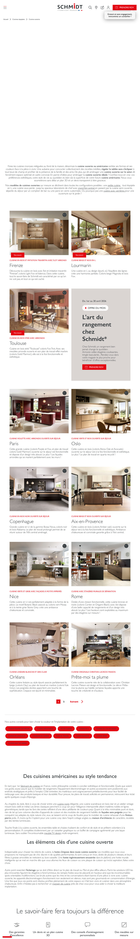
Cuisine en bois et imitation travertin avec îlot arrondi (38, 158)
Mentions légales (37, 931)
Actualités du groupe (117, 884)
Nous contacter (44, 895)
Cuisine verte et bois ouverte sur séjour (91, 337)
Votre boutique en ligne (43, 862)
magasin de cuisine (61, 782)
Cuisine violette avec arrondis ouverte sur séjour (35, 337)
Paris (14, 342)
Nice (14, 494)
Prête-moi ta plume (89, 575)
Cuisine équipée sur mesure (19, 627)
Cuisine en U (84, 627)
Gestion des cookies (50, 931)
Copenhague (22, 419)
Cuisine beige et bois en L (83, 158)
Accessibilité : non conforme (117, 931)
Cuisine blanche (82, 634)
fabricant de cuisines (30, 684)
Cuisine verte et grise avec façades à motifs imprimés (36, 490)
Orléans (17, 575)
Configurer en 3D (45, 889)
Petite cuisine (66, 627)
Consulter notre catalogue (89, 903)
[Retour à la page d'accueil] (70, 7)
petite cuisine (114, 83)
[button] (7, 937)
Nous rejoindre (115, 890)
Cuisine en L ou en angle (106, 627)
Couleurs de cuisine (41, 634)
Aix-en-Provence (87, 419)
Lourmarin (81, 163)
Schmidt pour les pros (16, 911)
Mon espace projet (45, 884)
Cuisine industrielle (45, 627)
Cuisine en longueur (16, 634)
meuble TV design (52, 731)
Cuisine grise (102, 634)
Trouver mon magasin (47, 900)
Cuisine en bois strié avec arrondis (27, 236)
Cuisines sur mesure (15, 887)
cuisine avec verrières (114, 89)
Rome (77, 494)
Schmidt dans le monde (118, 901)
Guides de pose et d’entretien (85, 896)
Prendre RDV (126, 7)
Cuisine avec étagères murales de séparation (93, 490)
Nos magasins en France (119, 906)
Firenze (16, 163)
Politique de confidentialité (97, 931)
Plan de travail (62, 634)
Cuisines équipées (18, 19)
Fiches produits (84, 890)
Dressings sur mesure (15, 892)
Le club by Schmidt (45, 905)
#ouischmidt (86, 931)
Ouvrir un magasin (116, 895)
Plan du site (131, 931)
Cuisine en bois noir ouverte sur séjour (29, 414)
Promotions (82, 884)
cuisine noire (63, 702)
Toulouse (18, 241)
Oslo (76, 342)
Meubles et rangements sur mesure (18, 899)
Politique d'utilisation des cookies (68, 931)
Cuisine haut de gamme (17, 641)
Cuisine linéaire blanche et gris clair (28, 570)
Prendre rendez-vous (56, 912)
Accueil (5, 19)
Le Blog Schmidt (78, 862)
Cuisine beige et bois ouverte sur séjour (91, 414)
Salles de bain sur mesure (17, 905)
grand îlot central (86, 86)
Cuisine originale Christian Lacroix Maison (93, 570)
